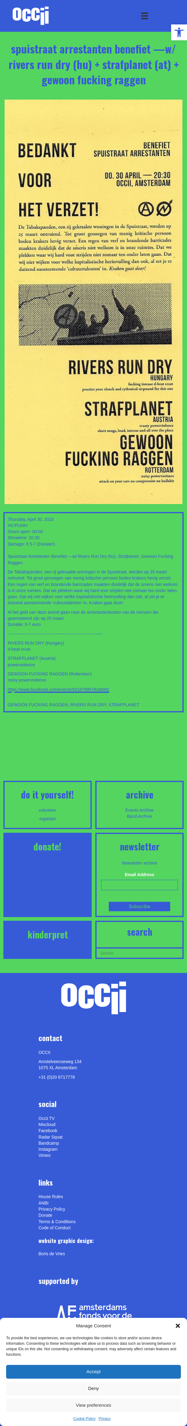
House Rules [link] (50, 1196)
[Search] (139, 952)
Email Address (139, 874)
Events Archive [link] (139, 810)
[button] (178, 1326)
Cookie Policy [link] (84, 1419)
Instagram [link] (47, 1149)
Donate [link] (45, 1215)
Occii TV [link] (46, 1118)
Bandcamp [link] (48, 1143)
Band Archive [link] (139, 816)
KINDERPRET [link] (48, 934)
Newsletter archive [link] (139, 863)
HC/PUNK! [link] (18, 525)
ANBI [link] (43, 1203)
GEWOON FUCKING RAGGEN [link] (38, 704)
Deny (93, 1388)
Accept (93, 1371)
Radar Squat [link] (50, 1137)
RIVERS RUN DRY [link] (88, 704)
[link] (179, 32)
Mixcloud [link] (46, 1124)
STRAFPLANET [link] (123, 704)
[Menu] (144, 16)
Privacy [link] (105, 1419)
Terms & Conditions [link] (56, 1221)
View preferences (93, 1405)
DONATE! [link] (47, 846)
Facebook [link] (47, 1130)
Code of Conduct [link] (54, 1227)
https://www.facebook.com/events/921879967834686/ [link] (58, 689)
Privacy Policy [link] (51, 1209)
